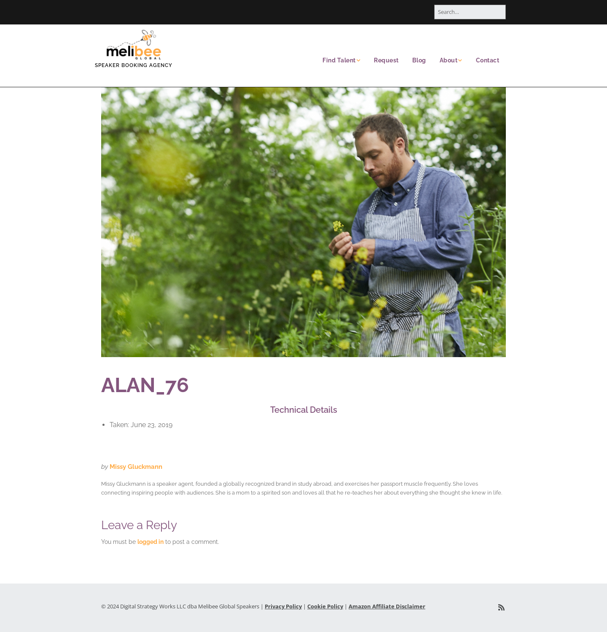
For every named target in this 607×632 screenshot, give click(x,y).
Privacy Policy (283, 606)
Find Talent (339, 60)
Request (386, 60)
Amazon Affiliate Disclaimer (387, 606)
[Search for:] (470, 12)
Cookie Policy (325, 606)
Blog (419, 60)
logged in (150, 541)
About (449, 60)
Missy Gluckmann (136, 467)
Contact (488, 60)
